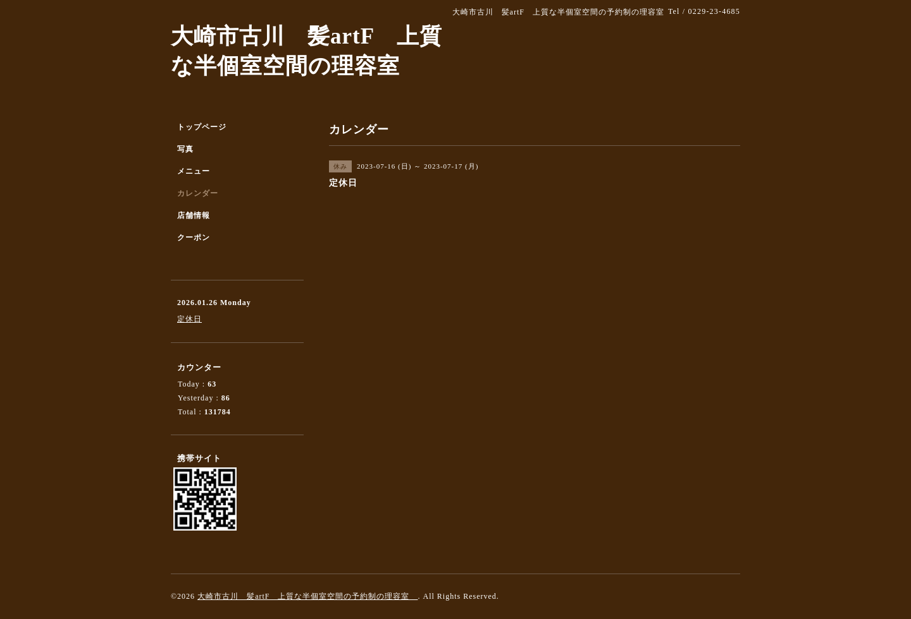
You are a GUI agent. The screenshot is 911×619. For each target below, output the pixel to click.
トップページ (201, 127)
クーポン (193, 237)
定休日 (189, 319)
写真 (185, 149)
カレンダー (197, 193)
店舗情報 (193, 215)
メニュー (193, 171)
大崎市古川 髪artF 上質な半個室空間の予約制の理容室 (307, 596)
